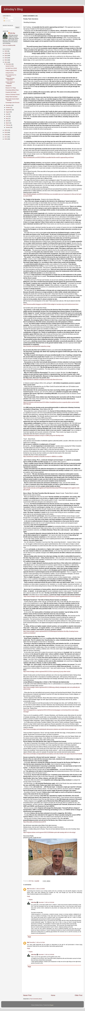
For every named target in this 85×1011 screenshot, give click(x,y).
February (8, 125)
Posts (6, 18)
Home (53, 995)
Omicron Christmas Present (13, 94)
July (7, 114)
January (8, 127)
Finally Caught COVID (11, 70)
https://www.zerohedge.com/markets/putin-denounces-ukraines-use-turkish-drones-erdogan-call (49, 729)
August (8, 112)
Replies (31, 899)
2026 (5, 51)
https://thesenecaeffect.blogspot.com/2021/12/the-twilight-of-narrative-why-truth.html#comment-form (50, 304)
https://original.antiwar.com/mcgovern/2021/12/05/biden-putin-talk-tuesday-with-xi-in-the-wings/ (49, 832)
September (9, 109)
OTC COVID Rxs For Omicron (11, 75)
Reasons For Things (11, 87)
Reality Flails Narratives (11, 96)
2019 (5, 132)
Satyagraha (8, 85)
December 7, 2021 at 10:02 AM (46, 902)
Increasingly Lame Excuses (12, 102)
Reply (28, 896)
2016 (5, 139)
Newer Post (27, 995)
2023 (5, 57)
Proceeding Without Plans (12, 90)
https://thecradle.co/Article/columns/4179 (34, 822)
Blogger (51, 1005)
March (7, 123)
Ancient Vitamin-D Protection (10, 82)
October (8, 107)
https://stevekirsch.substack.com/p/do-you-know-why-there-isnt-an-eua (42, 379)
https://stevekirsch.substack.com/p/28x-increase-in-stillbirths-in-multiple (42, 456)
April (7, 120)
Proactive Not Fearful (11, 92)
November (8, 105)
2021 (5, 62)
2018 (5, 134)
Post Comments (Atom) (36, 998)
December (8, 64)
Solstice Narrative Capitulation (10, 79)
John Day (33, 902)
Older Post (78, 995)
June (7, 116)
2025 (5, 53)
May (7, 118)
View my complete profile (9, 45)
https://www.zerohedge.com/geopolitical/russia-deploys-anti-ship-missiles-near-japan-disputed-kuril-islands (52, 753)
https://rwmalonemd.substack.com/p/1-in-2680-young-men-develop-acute (43, 435)
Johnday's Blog (13, 9)
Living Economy (10, 72)
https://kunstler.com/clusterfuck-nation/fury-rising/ (36, 346)
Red (28, 888)
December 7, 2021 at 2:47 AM (37, 942)
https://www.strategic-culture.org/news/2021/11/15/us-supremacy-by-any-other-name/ (46, 671)
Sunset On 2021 (10, 66)
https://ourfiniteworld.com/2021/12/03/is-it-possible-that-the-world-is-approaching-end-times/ (48, 157)
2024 (5, 55)
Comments (7, 20)
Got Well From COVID (11, 68)
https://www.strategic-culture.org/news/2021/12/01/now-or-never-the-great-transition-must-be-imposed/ (52, 596)
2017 (5, 136)
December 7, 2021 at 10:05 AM (46, 954)
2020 (5, 130)
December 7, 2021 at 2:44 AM (37, 888)
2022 (5, 60)
